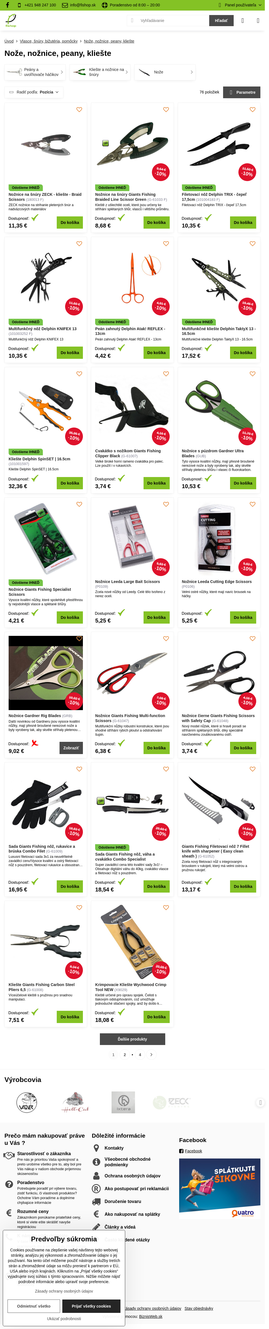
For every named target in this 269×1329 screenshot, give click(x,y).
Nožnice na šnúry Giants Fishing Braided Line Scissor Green (125, 197)
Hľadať (221, 20)
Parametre (242, 92)
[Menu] (258, 20)
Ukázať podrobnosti (64, 1318)
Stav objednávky (198, 1308)
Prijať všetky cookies (91, 1306)
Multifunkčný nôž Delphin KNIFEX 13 (42, 329)
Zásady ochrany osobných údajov (152, 1308)
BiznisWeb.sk (150, 1316)
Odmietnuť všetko (33, 1306)
